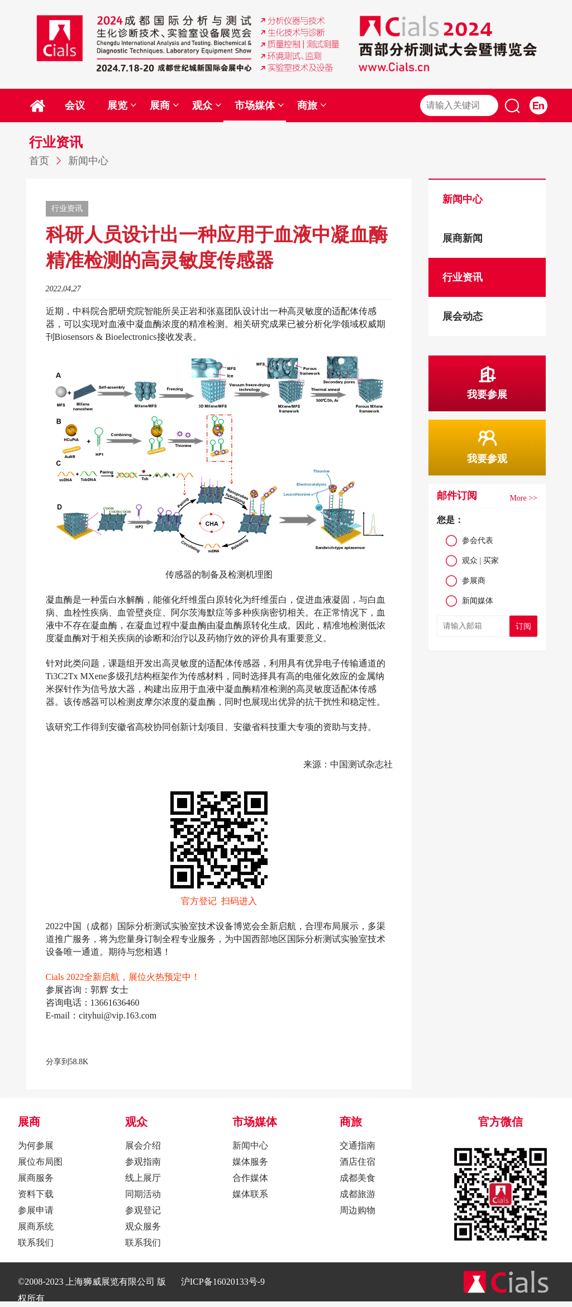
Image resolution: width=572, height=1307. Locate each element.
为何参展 (36, 1145)
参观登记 (143, 1210)
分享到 (57, 1062)
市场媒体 (259, 105)
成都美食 (357, 1178)
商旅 (312, 105)
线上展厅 (143, 1178)
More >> (523, 498)
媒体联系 (250, 1194)
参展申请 (36, 1210)
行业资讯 (462, 277)
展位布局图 (40, 1161)
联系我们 (36, 1242)
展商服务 (36, 1178)
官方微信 (500, 1122)
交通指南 (357, 1145)
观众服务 (143, 1226)
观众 (207, 105)
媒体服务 (250, 1161)
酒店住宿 (357, 1161)
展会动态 (462, 316)
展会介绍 (143, 1145)
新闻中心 (88, 160)
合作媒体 (250, 1178)
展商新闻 (462, 238)
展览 (122, 105)
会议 (75, 105)
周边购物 (357, 1210)
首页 (39, 160)
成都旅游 (357, 1194)
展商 (164, 105)
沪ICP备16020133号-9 (223, 1281)
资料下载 (36, 1194)
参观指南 (143, 1161)
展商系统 (36, 1226)
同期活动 (143, 1194)
